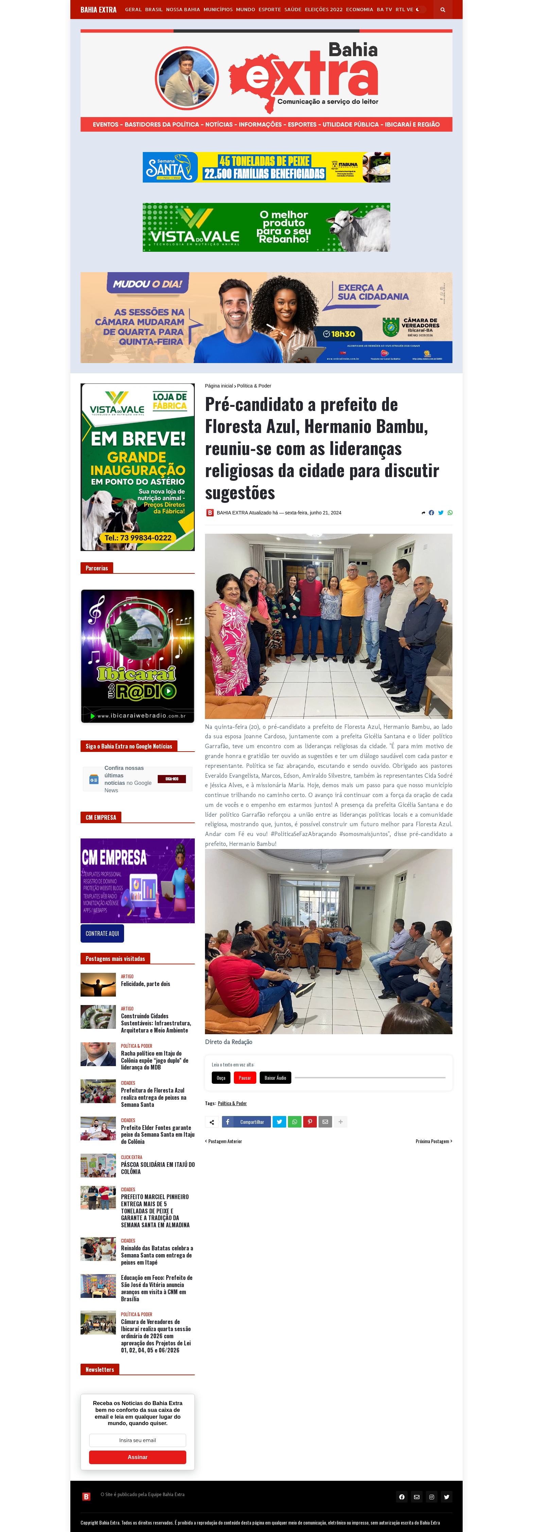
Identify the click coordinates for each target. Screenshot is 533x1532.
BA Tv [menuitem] (384, 9)
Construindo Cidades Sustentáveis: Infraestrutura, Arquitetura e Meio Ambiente (156, 1023)
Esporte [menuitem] (270, 9)
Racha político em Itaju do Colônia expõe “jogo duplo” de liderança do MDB (154, 1060)
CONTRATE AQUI (102, 933)
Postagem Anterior (225, 1141)
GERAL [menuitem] (133, 9)
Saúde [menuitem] (293, 9)
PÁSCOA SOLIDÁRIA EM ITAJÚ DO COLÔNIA (158, 1168)
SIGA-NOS (172, 779)
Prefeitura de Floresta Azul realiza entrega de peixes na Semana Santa (153, 1097)
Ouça (221, 1077)
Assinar (138, 1457)
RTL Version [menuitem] (412, 9)
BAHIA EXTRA (99, 9)
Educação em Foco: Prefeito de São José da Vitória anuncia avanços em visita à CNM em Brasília (156, 1288)
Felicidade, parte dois (145, 983)
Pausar (245, 1077)
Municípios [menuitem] (218, 9)
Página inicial (219, 385)
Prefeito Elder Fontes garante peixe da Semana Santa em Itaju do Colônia (157, 1134)
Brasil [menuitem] (154, 9)
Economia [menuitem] (359, 9)
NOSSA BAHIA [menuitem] (183, 9)
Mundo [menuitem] (245, 9)
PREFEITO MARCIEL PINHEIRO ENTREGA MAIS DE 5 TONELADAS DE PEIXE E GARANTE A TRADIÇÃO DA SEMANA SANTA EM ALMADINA (155, 1211)
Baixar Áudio (275, 1077)
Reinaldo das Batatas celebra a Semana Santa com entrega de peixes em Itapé (157, 1255)
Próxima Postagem (432, 1141)
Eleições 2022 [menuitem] (324, 9)
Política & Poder (254, 385)
